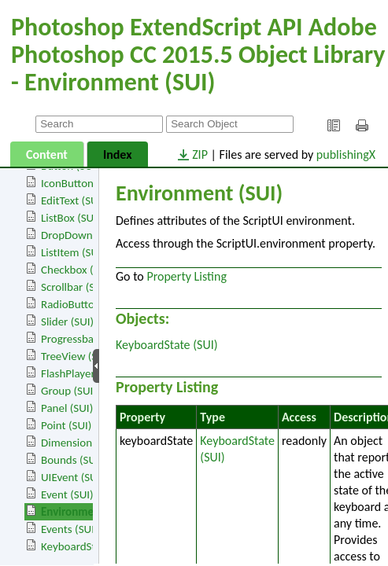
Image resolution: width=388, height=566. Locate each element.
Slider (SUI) (67, 321)
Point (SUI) (66, 425)
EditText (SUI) (73, 200)
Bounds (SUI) (71, 460)
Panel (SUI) (67, 408)
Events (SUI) (69, 529)
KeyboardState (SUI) (88, 546)
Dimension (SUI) (79, 443)
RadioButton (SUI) (84, 304)
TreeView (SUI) (76, 356)
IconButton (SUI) (80, 183)
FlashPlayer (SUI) (80, 373)
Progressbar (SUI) (82, 339)
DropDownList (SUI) (88, 235)
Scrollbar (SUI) (75, 287)
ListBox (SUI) (71, 218)
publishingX (345, 154)
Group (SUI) (69, 391)
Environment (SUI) (86, 512)
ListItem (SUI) (73, 252)
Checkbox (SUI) (77, 270)
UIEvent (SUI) (72, 477)
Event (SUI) (67, 494)
